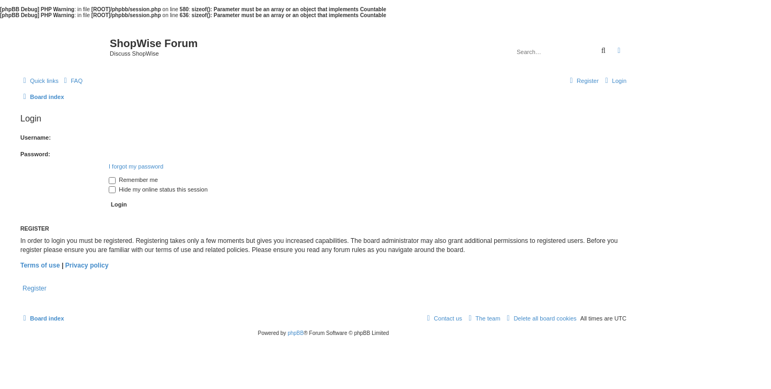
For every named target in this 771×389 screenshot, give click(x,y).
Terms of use (40, 265)
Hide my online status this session (158, 189)
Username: (35, 137)
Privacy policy (87, 265)
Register (34, 288)
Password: (35, 154)
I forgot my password (136, 166)
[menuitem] (71, 80)
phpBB (296, 333)
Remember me (133, 180)
